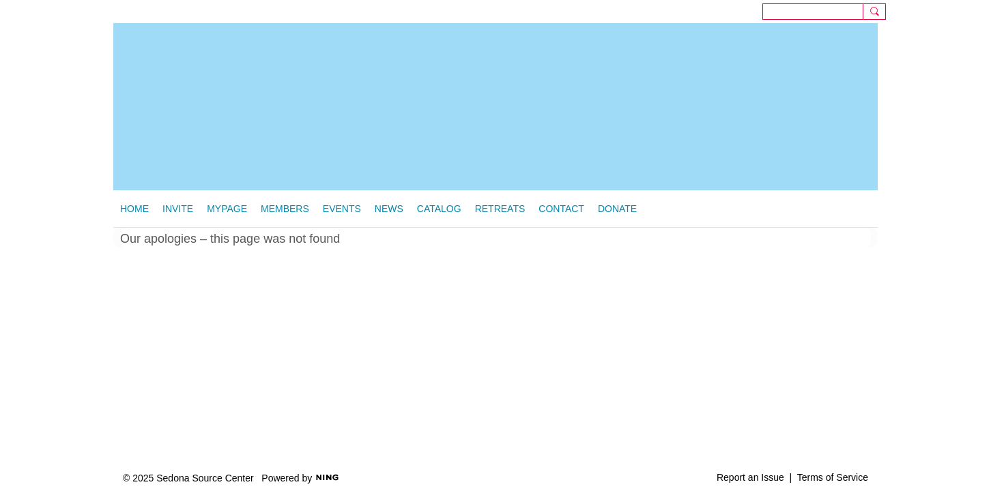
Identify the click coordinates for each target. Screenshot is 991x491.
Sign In (966, 11)
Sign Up (932, 11)
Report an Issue (750, 477)
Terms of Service (832, 477)
